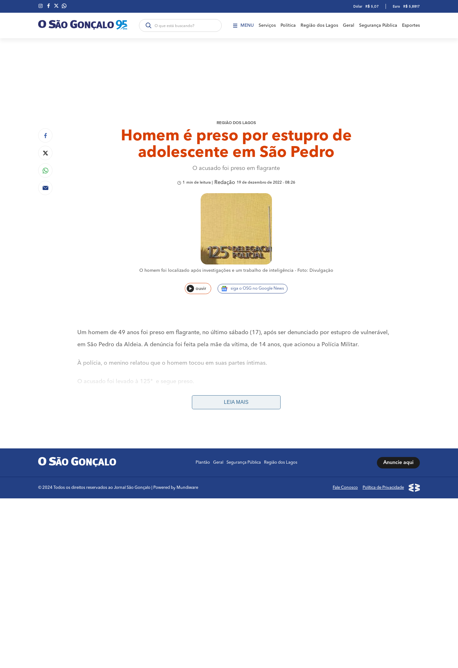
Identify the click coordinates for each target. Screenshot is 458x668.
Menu (243, 25)
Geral (348, 25)
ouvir (196, 288)
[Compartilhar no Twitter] (45, 153)
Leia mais (236, 402)
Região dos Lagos (319, 25)
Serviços (267, 25)
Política (288, 25)
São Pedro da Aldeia (105, 419)
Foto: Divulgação (315, 270)
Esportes (411, 25)
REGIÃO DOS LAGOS (236, 123)
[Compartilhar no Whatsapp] (45, 170)
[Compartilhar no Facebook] (45, 135)
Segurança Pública (378, 25)
